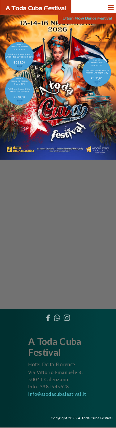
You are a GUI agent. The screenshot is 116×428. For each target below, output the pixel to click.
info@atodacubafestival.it (57, 394)
